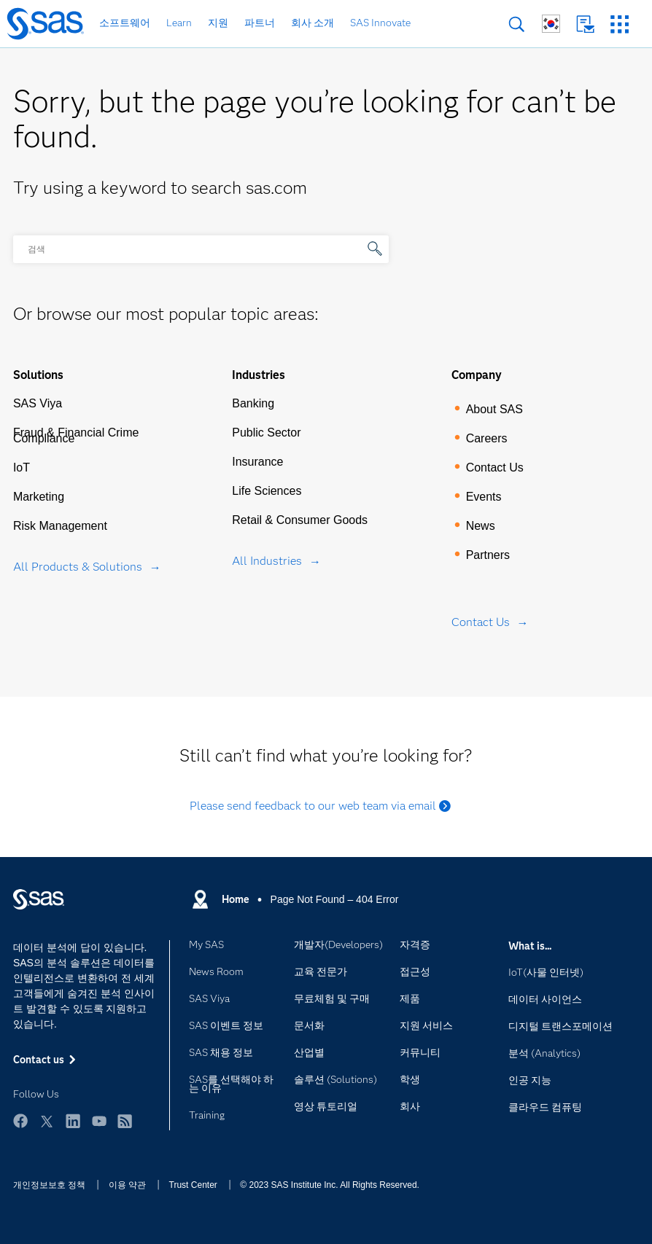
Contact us (585, 24)
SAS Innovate (380, 22)
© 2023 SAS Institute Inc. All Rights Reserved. (329, 1185)
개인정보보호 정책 (49, 1185)
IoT (21, 467)
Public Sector (266, 432)
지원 (218, 22)
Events (484, 496)
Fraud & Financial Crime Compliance (76, 435)
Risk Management (60, 526)
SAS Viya (37, 403)
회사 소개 (312, 22)
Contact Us (495, 467)
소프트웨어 (124, 22)
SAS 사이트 (619, 24)
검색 (517, 24)
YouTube (99, 1121)
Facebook (20, 1121)
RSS (124, 1121)
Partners (488, 555)
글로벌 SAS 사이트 (551, 24)
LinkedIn (73, 1121)
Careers (487, 438)
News (480, 526)
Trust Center (193, 1185)
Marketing (38, 496)
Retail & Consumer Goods (300, 520)
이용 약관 (127, 1185)
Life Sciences (266, 491)
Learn (179, 22)
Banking (253, 403)
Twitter (46, 1121)
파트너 (259, 22)
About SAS (494, 409)
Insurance (257, 461)
